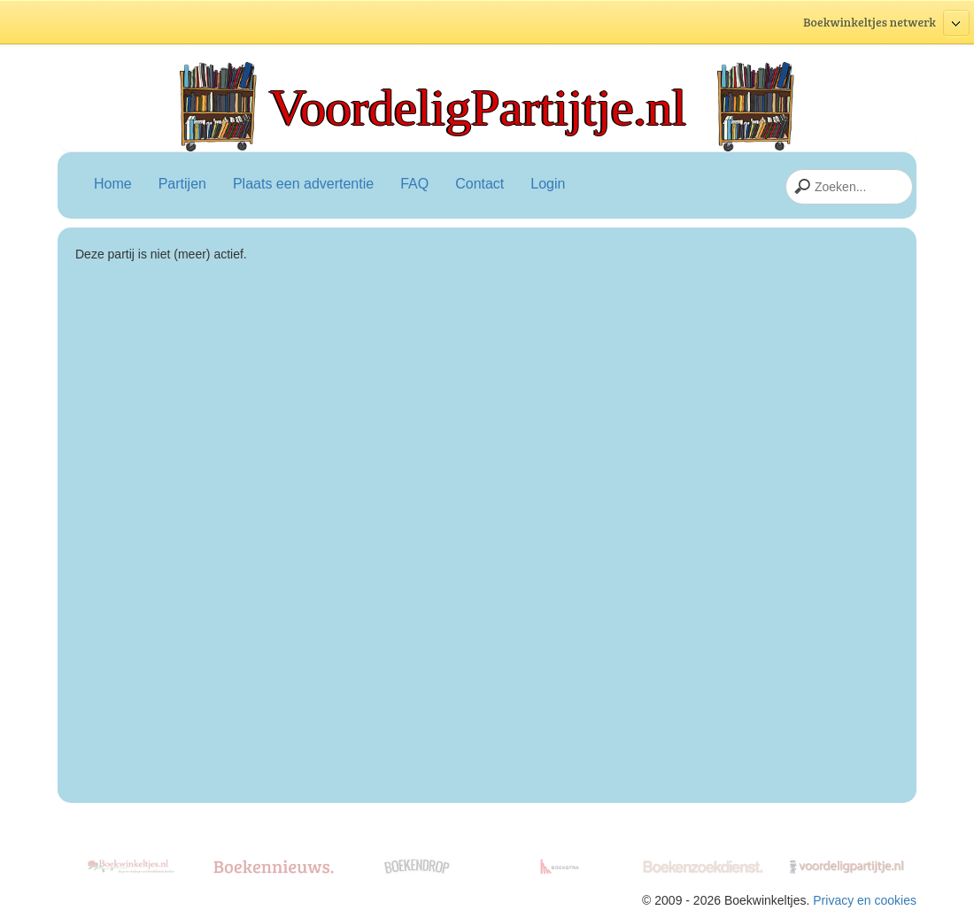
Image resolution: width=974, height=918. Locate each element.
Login (547, 183)
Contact (479, 183)
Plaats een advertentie (303, 183)
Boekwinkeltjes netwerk (886, 23)
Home (113, 183)
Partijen (182, 183)
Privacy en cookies (864, 900)
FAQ (414, 183)
